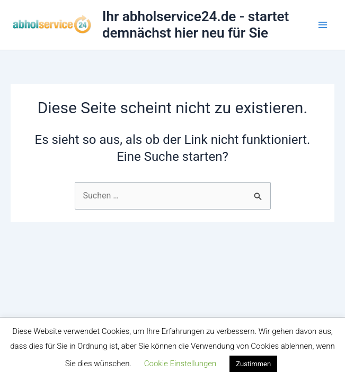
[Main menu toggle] (322, 25)
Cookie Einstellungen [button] (180, 363)
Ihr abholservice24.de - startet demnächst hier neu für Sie (195, 24)
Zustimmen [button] (253, 364)
